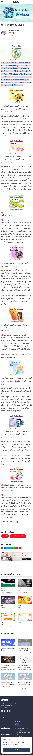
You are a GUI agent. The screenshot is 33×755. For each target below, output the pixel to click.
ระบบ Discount (18, 736)
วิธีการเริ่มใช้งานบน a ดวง (20, 730)
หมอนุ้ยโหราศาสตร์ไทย (18, 536)
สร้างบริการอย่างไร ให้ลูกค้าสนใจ (22, 732)
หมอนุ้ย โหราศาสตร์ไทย (15, 30)
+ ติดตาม (10, 33)
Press (15, 719)
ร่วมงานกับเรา (17, 721)
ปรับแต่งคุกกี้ (14, 744)
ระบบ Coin (16, 734)
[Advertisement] (16, 40)
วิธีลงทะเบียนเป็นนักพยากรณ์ (21, 728)
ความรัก (5, 536)
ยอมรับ (16, 749)
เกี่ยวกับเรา (16, 717)
